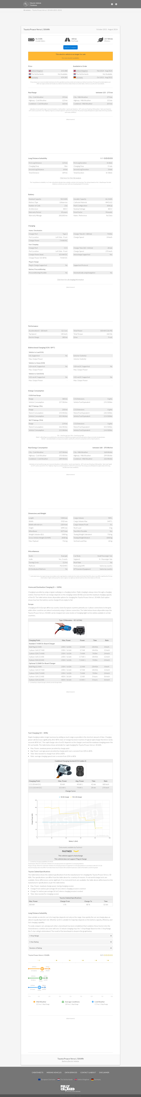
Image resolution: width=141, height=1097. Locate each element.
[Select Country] (116, 4)
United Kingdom (36, 71)
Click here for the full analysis (70, 178)
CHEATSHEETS (37, 1072)
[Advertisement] (70, 19)
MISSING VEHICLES (54, 1072)
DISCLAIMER (104, 1072)
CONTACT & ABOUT (88, 1072)
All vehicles (27, 10)
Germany (33, 77)
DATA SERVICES (71, 1072)
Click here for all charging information (70, 280)
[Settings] (112, 4)
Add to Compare (70, 47)
